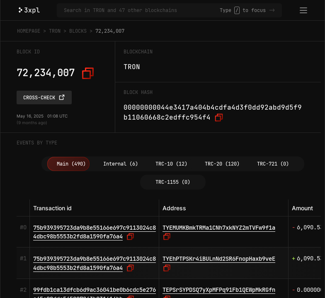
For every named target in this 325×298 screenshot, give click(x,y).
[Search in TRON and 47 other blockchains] (142, 10)
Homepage (28, 31)
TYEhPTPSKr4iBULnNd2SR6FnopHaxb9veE (218, 258)
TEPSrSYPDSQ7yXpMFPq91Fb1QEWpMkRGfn (218, 289)
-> (272, 10)
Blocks (78, 31)
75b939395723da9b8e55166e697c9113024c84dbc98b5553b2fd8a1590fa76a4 (94, 232)
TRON (55, 31)
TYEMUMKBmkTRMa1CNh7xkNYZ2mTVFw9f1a (218, 227)
